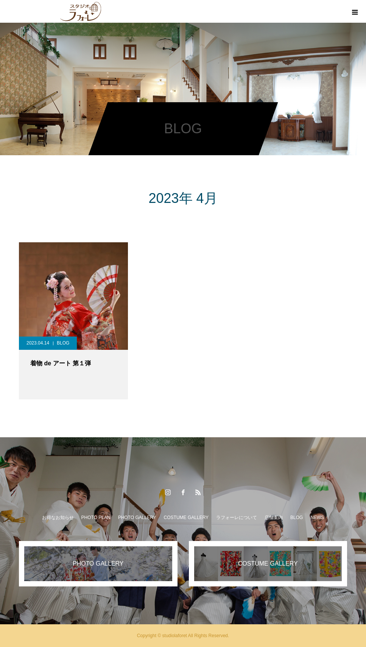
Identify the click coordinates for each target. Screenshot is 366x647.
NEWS (317, 517)
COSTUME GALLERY (186, 517)
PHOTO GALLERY (137, 517)
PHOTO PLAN (96, 517)
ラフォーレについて (236, 517)
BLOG (63, 343)
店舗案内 (274, 517)
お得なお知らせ (58, 517)
